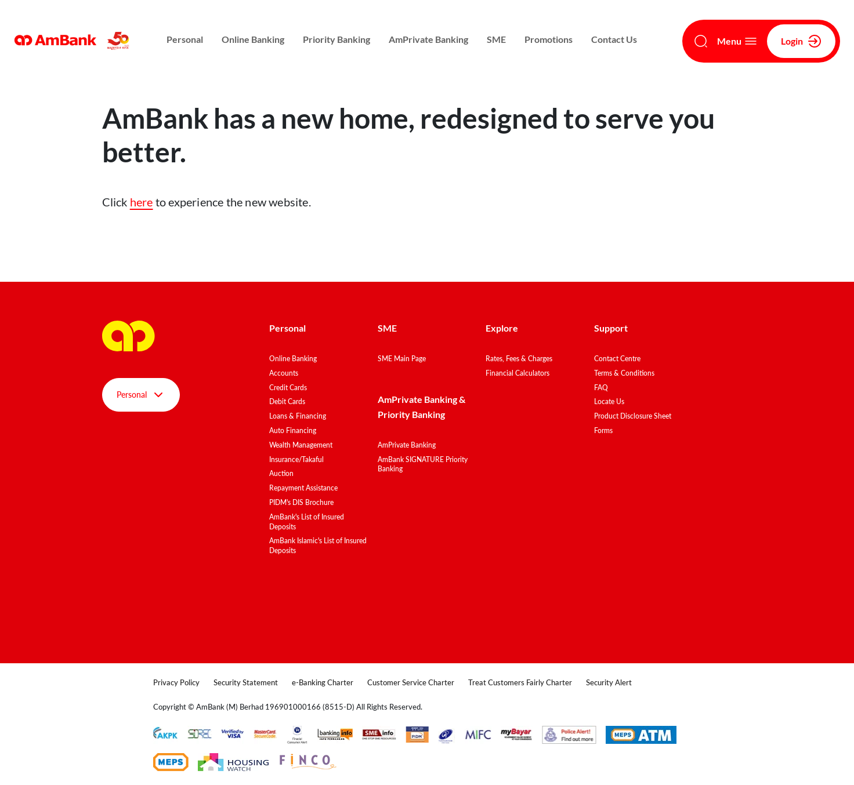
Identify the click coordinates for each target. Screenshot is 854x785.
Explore (502, 327)
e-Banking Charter (322, 682)
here (141, 202)
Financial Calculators (517, 373)
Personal (185, 39)
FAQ (601, 387)
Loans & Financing (297, 416)
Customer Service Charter (410, 682)
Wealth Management (300, 445)
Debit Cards (287, 401)
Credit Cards (288, 387)
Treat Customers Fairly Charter (520, 682)
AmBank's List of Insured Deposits (306, 522)
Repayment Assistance (303, 488)
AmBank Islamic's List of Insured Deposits (318, 545)
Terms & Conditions (624, 373)
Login (801, 41)
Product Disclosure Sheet (632, 416)
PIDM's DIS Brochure (301, 502)
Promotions (548, 39)
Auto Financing (292, 430)
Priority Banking (336, 39)
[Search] (701, 41)
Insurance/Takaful (296, 459)
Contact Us (614, 39)
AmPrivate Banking (428, 39)
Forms (603, 430)
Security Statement (246, 682)
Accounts (283, 373)
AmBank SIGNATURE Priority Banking (423, 464)
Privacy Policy (176, 682)
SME (496, 39)
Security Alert (609, 682)
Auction (281, 473)
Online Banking (253, 39)
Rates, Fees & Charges (519, 358)
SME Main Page (402, 358)
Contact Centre (617, 358)
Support (611, 327)
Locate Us (609, 401)
